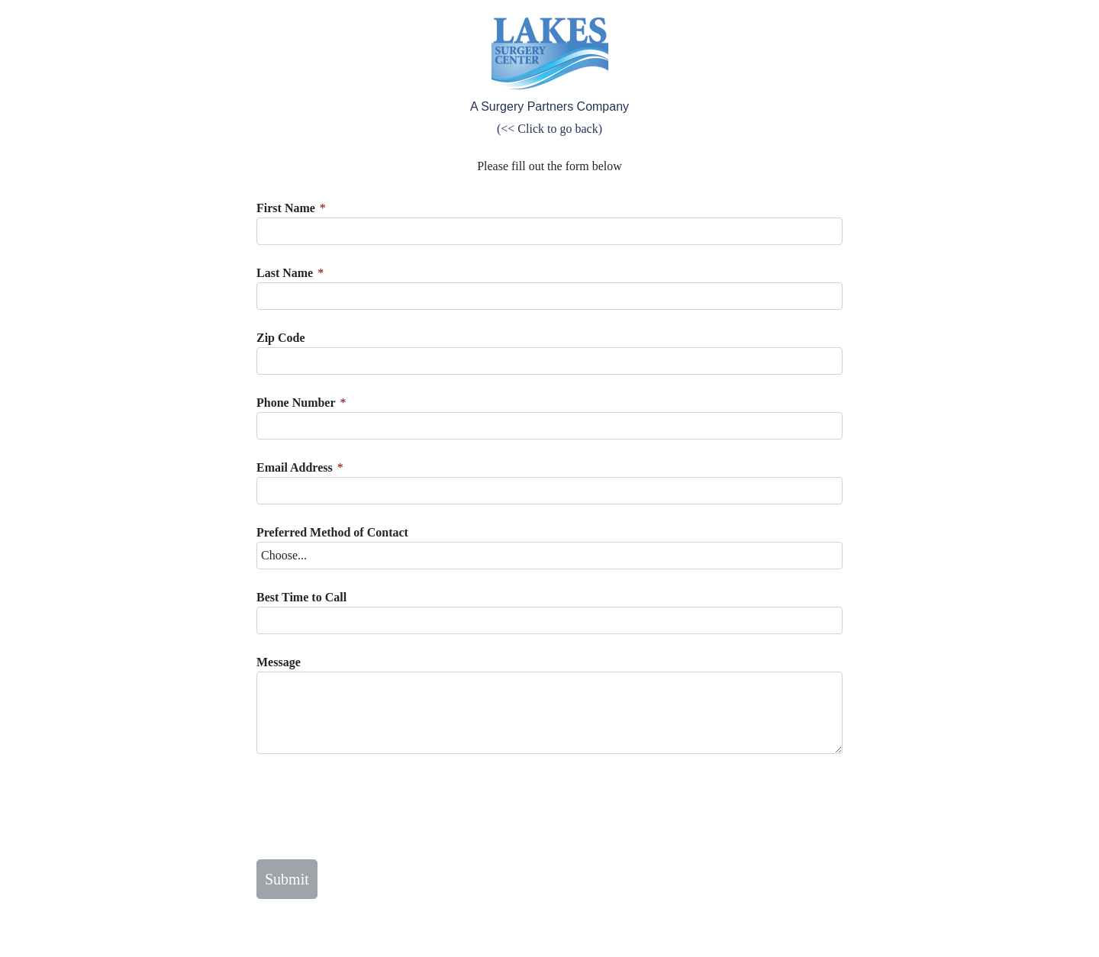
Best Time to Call (301, 597)
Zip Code (280, 337)
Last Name (284, 272)
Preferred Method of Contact (332, 532)
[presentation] (372, 806)
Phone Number (296, 402)
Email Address (294, 467)
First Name (285, 207)
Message (278, 662)
